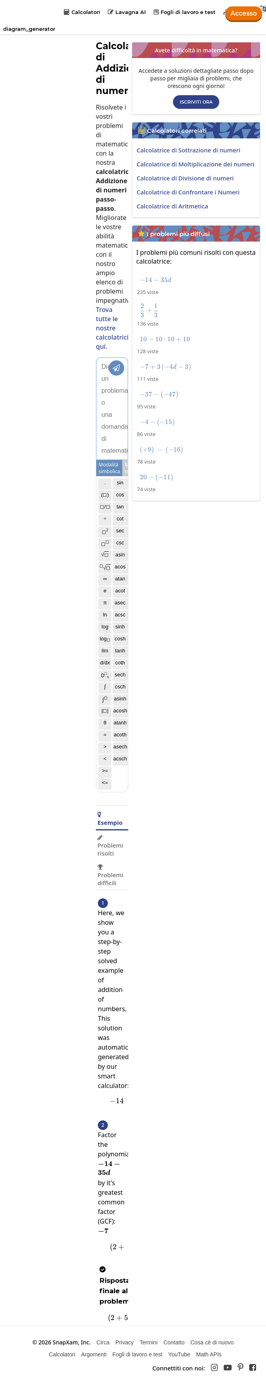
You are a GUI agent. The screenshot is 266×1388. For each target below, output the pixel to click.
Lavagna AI (127, 12)
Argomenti (94, 1354)
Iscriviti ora (196, 102)
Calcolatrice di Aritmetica (172, 206)
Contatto (174, 1342)
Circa (103, 1342)
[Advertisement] (198, 561)
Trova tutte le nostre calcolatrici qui (112, 328)
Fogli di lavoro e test (185, 12)
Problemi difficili (110, 875)
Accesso (243, 13)
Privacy (124, 1342)
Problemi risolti (110, 845)
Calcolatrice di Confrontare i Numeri (188, 192)
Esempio (110, 819)
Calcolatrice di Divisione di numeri (185, 178)
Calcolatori (82, 12)
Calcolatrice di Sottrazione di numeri (188, 150)
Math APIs (209, 1354)
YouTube (179, 1354)
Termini (148, 1342)
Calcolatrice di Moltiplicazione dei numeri (195, 164)
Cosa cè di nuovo (212, 1342)
